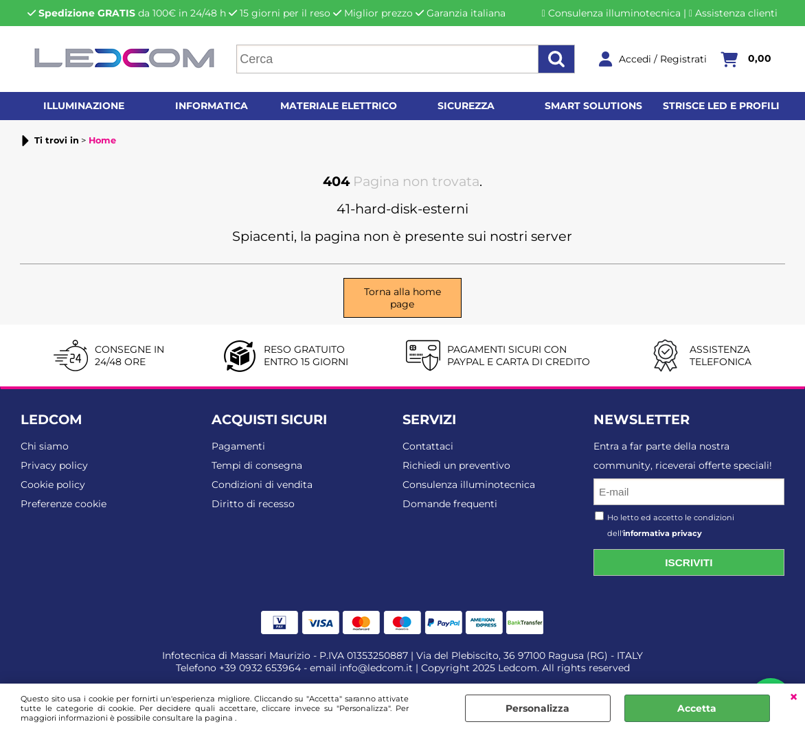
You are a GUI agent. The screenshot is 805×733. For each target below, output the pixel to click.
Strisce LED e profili (721, 106)
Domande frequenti (449, 504)
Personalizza (537, 708)
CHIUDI (793, 697)
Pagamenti (238, 446)
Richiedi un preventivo (456, 465)
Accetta (696, 708)
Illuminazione (83, 106)
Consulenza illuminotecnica (614, 13)
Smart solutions (593, 106)
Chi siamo (45, 446)
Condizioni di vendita (262, 484)
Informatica (211, 106)
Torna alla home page (402, 298)
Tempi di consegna (257, 465)
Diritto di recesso (253, 504)
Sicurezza (466, 106)
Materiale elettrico (338, 106)
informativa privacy (662, 533)
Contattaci (427, 446)
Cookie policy (53, 484)
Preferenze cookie (63, 504)
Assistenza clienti (736, 13)
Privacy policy (54, 465)
